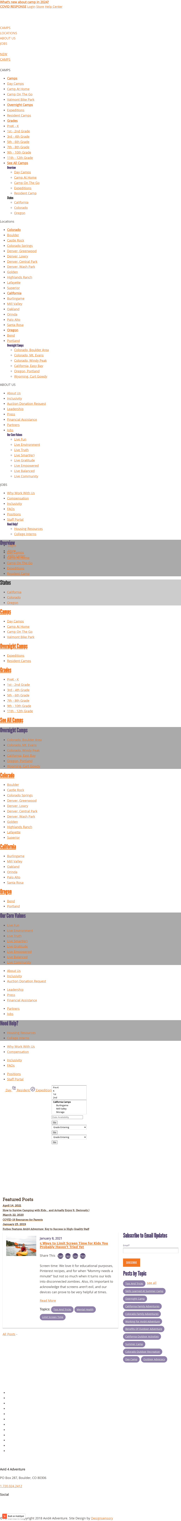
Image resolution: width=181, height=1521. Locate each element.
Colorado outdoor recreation (142, 1351)
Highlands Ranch (19, 277)
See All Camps (17, 163)
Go (54, 1122)
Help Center (53, 7)
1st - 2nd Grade (18, 131)
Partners (13, 425)
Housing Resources (28, 529)
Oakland (13, 309)
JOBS (3, 44)
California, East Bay (21, 756)
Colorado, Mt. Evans (29, 355)
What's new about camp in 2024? (24, 2)
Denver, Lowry (17, 256)
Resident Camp (25, 193)
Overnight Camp (135, 1298)
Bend (11, 335)
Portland (13, 341)
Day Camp (131, 1359)
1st (69, 1094)
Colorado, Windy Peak (30, 360)
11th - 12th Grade (20, 158)
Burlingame (15, 298)
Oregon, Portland (27, 371)
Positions (14, 514)
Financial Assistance (22, 419)
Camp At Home (18, 89)
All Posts (9, 1334)
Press (11, 414)
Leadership (15, 409)
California (21, 202)
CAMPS (5, 28)
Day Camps (15, 84)
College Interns (25, 534)
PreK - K (13, 126)
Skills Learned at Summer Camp (144, 1291)
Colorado (21, 208)
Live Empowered (26, 466)
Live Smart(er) (24, 455)
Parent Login (16, 1440)
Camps (12, 78)
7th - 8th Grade (18, 147)
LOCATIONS (8, 33)
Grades (12, 121)
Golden (12, 272)
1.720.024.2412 (11, 1486)
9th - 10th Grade (19, 152)
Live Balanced (24, 471)
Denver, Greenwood (22, 251)
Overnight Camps (20, 105)
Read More (48, 1301)
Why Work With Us (21, 493)
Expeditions (15, 110)
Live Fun (20, 439)
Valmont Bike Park (20, 100)
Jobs (10, 430)
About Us (14, 393)
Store (40, 7)
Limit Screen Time (52, 1317)
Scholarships (16, 1445)
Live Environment (27, 445)
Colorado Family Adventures (142, 1314)
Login (31, 7)
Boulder (13, 235)
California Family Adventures (142, 1306)
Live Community (26, 476)
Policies (13, 1398)
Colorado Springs (20, 246)
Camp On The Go (20, 94)
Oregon (19, 213)
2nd (69, 1097)
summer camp (134, 1344)
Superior (13, 288)
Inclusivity (14, 398)
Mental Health (85, 1309)
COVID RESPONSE (13, 7)
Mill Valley (14, 304)
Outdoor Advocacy (154, 1359)
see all (151, 1283)
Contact (12, 1409)
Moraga (69, 1112)
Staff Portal (15, 519)
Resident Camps (19, 115)
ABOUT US (8, 38)
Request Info (16, 1451)
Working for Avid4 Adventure (142, 1321)
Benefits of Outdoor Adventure (143, 1329)
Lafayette (14, 283)
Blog (10, 1419)
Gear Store (15, 1414)
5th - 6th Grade (18, 142)
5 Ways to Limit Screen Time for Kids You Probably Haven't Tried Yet (74, 1244)
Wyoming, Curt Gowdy (30, 376)
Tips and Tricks (62, 1309)
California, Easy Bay (28, 366)
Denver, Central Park (22, 262)
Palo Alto (13, 320)
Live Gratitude (24, 460)
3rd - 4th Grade (18, 136)
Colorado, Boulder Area (31, 350)
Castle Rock (15, 240)
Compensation (18, 498)
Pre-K (69, 1087)
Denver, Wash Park (21, 267)
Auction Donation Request (26, 404)
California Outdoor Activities (142, 1336)
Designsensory (102, 1518)
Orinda (12, 314)
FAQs (11, 509)
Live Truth (21, 450)
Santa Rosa (15, 325)
